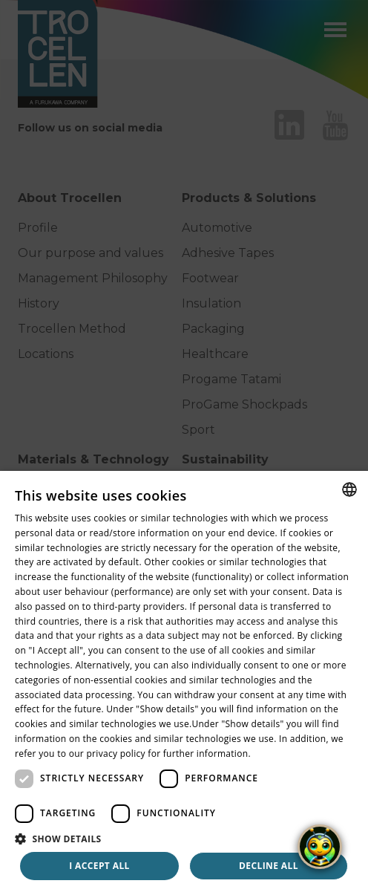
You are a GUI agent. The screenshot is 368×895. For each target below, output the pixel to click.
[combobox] (349, 489)
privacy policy (115, 753)
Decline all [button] (268, 865)
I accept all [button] (99, 865)
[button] (184, 838)
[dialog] (184, 683)
